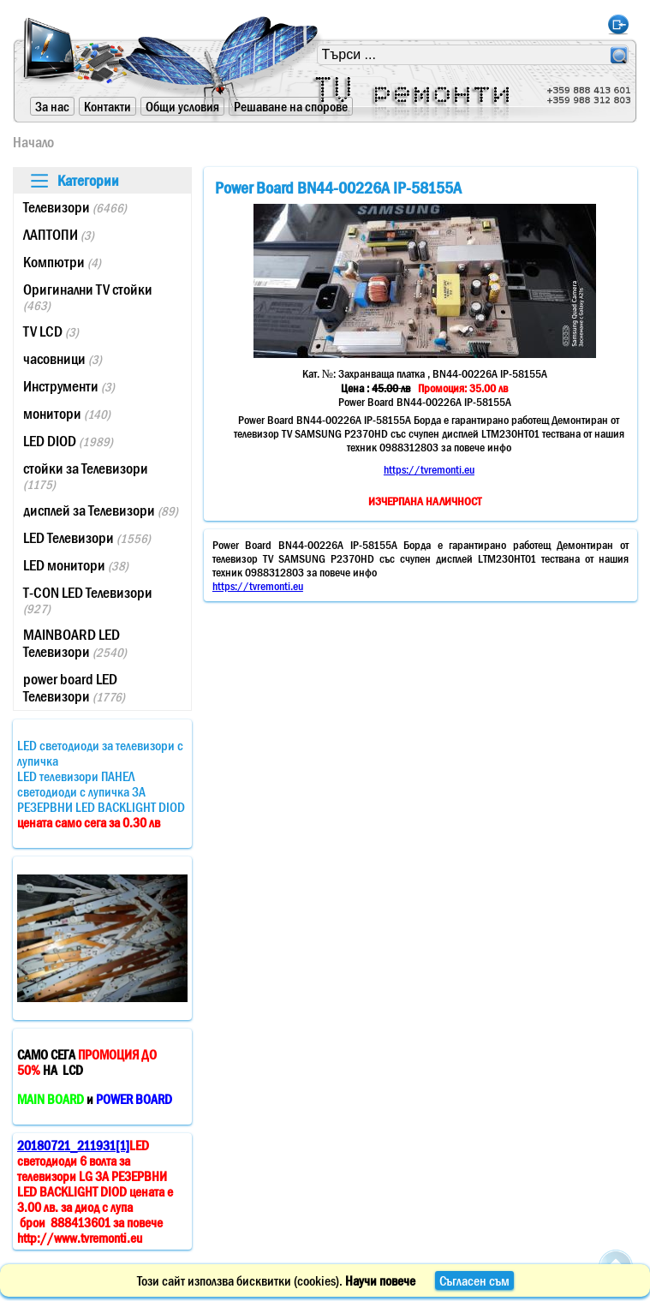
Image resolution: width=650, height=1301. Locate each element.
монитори (66, 413)
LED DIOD (68, 441)
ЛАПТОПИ (58, 234)
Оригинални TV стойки (87, 297)
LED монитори (75, 565)
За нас (52, 106)
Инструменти (69, 386)
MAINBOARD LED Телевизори (75, 643)
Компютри (62, 262)
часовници (62, 358)
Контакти (107, 106)
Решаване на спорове (291, 106)
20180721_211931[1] (73, 1145)
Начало (33, 142)
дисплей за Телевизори (100, 510)
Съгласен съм (474, 1280)
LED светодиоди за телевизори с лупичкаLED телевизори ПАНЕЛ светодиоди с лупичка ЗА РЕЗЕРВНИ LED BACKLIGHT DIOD (101, 783)
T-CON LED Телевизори (87, 600)
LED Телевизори (87, 537)
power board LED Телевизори (74, 688)
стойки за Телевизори (85, 476)
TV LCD (51, 331)
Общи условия (182, 106)
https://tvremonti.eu (429, 469)
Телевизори (75, 207)
